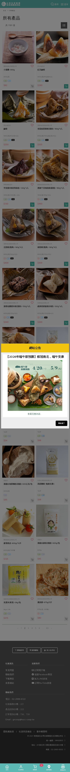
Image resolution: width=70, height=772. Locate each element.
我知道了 (61, 423)
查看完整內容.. (34, 414)
